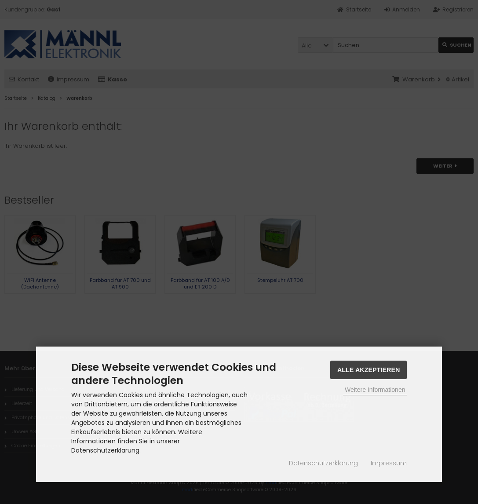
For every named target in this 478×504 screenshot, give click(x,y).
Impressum (389, 463)
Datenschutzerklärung (323, 463)
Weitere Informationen (375, 389)
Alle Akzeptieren (368, 369)
